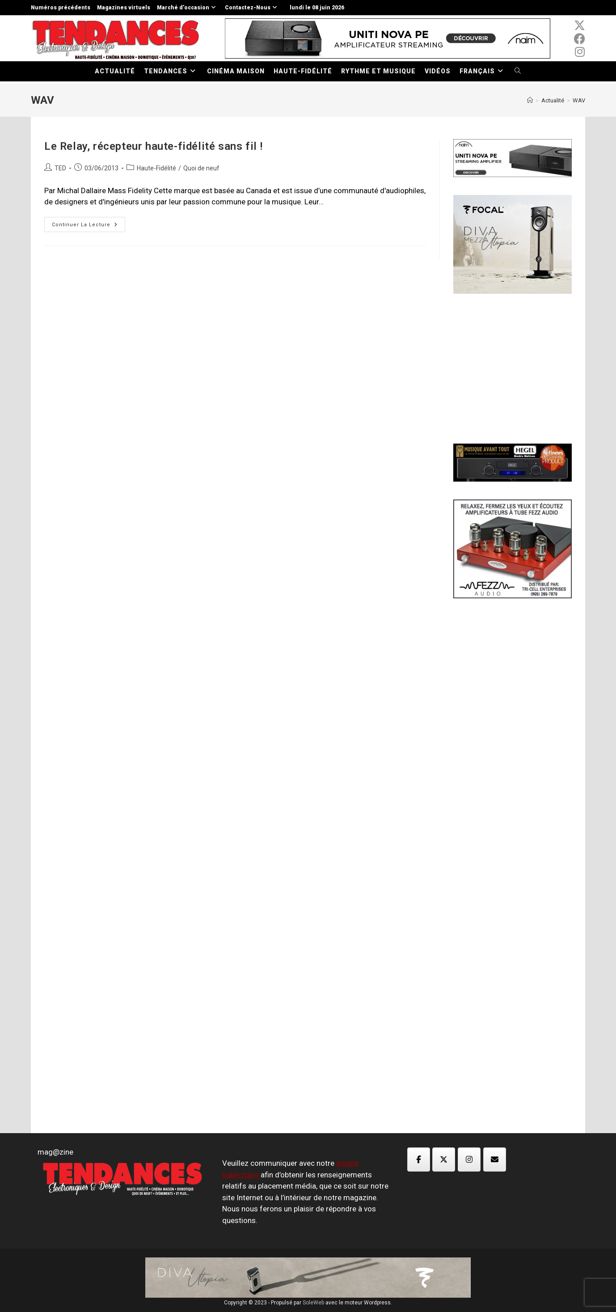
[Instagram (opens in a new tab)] (579, 52)
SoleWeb (313, 1302)
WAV (579, 100)
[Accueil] (530, 100)
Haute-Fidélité (156, 168)
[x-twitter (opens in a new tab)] (579, 25)
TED (60, 168)
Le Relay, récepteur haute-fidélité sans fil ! (153, 146)
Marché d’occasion (187, 7)
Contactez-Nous (252, 7)
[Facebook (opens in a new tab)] (579, 39)
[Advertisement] (520, 367)
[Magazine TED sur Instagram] (469, 1159)
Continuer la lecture (88, 226)
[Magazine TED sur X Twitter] (443, 1159)
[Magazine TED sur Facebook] (418, 1159)
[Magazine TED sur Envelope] (494, 1159)
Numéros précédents (60, 7)
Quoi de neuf (201, 168)
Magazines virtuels (123, 7)
